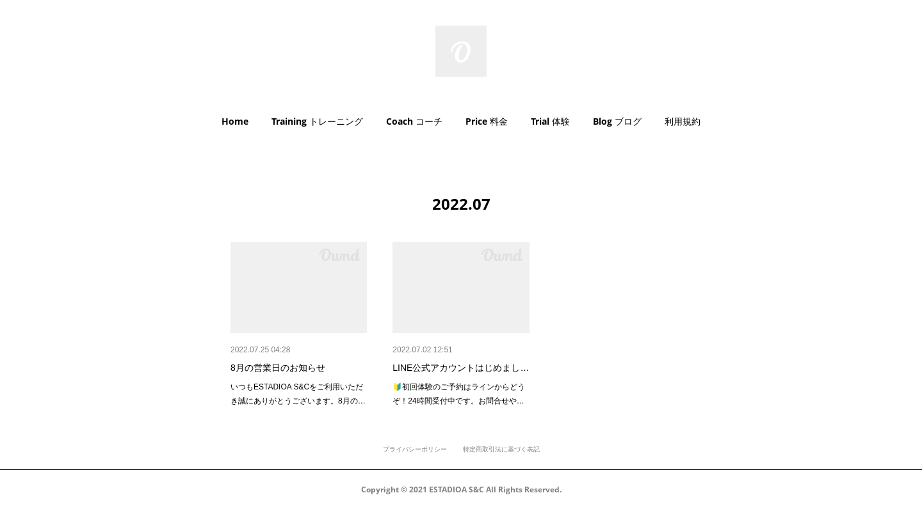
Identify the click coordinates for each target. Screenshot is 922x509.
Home (235, 121)
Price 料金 (486, 121)
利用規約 (682, 121)
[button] (235, 121)
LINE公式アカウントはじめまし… (460, 368)
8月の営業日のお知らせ (277, 368)
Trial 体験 (550, 121)
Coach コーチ (414, 121)
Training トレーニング (317, 121)
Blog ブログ (617, 121)
